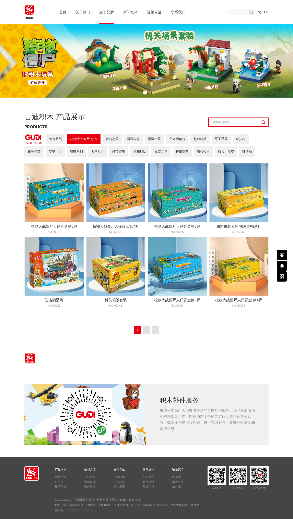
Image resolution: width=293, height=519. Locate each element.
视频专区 (154, 17)
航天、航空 (226, 151)
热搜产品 (60, 477)
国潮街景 (154, 139)
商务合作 (178, 481)
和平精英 (33, 151)
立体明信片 (177, 139)
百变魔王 (119, 486)
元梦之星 (160, 151)
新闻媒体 (130, 17)
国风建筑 (133, 139)
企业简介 (90, 477)
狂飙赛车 (182, 151)
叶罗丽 (247, 151)
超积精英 (200, 139)
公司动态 (148, 477)
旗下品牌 (106, 17)
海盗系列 (76, 151)
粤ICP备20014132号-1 (80, 510)
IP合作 (59, 481)
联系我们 (178, 17)
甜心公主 (203, 151)
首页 (62, 17)
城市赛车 (118, 151)
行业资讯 (148, 481)
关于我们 (82, 17)
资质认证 (90, 481)
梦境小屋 (55, 151)
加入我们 (178, 486)
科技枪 (241, 139)
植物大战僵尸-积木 (83, 139)
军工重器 (221, 139)
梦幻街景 (112, 139)
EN (266, 12)
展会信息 (148, 486)
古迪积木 (119, 477)
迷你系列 (55, 139)
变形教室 (119, 481)
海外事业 (90, 486)
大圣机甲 (97, 151)
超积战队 (139, 151)
